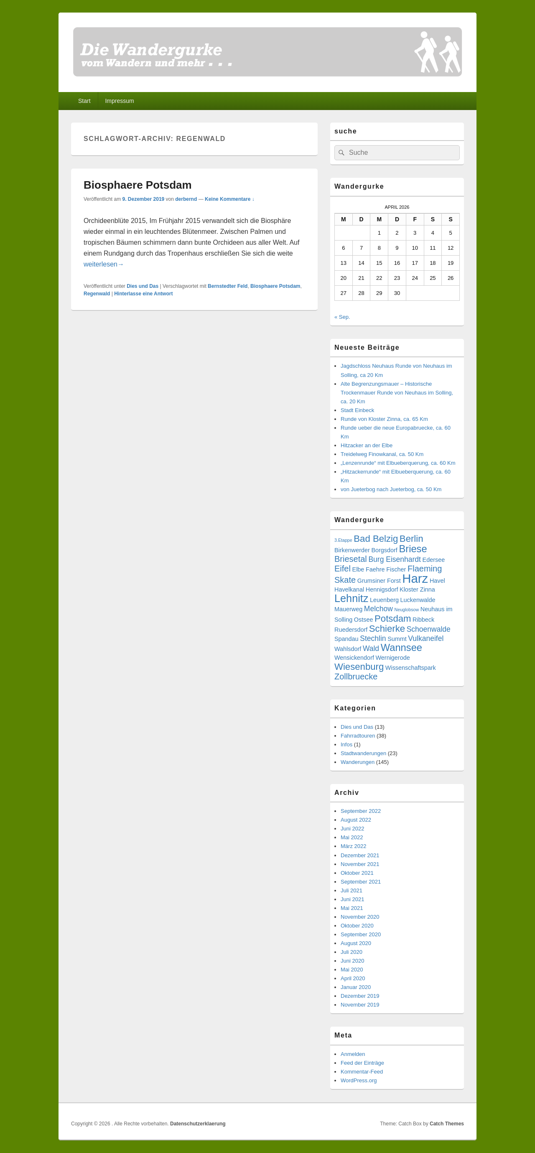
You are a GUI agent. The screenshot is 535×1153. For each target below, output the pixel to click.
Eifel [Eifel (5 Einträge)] (342, 568)
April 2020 (353, 978)
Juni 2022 (352, 828)
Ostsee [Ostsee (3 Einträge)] (363, 619)
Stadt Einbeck (357, 410)
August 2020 (356, 943)
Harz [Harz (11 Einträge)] (415, 578)
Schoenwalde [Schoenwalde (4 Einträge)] (429, 629)
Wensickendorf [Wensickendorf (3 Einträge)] (354, 657)
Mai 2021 (352, 908)
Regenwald (97, 294)
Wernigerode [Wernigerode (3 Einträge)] (393, 657)
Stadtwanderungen (363, 753)
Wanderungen (357, 762)
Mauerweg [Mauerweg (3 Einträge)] (348, 609)
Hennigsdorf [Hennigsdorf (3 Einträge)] (382, 589)
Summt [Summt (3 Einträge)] (397, 638)
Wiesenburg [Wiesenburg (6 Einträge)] (359, 666)
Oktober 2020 (357, 925)
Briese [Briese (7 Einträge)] (413, 548)
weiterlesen (104, 264)
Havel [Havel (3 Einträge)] (437, 580)
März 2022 (353, 846)
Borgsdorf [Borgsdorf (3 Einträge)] (384, 550)
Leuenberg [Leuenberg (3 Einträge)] (384, 600)
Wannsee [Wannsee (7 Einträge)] (401, 647)
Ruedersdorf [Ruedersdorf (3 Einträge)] (350, 629)
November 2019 (360, 1005)
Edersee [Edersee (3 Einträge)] (434, 559)
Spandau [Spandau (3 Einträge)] (346, 638)
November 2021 (360, 864)
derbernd (186, 199)
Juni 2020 (352, 961)
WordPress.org (359, 1080)
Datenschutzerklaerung (198, 1124)
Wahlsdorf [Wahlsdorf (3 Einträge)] (347, 649)
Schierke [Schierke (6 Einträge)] (387, 628)
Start (84, 100)
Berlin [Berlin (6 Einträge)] (411, 538)
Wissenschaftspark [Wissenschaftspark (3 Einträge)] (410, 667)
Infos (346, 744)
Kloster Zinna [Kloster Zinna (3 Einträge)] (417, 589)
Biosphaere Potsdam (138, 185)
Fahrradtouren (358, 736)
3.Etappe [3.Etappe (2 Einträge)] (343, 540)
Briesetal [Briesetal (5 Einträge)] (350, 559)
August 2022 (356, 820)
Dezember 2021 (360, 855)
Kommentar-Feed (362, 1071)
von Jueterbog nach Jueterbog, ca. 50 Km (391, 489)
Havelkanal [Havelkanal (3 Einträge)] (349, 589)
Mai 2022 (352, 837)
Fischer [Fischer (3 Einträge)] (396, 569)
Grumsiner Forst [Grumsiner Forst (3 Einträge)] (379, 580)
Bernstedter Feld (227, 286)
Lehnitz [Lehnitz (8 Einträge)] (351, 598)
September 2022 (361, 811)
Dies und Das (142, 286)
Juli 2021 (351, 890)
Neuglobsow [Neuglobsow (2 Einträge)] (407, 609)
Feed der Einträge (362, 1063)
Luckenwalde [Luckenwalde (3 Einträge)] (418, 600)
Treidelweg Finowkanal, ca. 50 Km (382, 454)
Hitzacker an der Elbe (366, 445)
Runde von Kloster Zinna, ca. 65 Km (384, 419)
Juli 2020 (351, 952)
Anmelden (353, 1054)
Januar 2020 (356, 987)
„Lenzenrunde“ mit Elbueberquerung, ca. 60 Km (398, 463)
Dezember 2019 (360, 996)
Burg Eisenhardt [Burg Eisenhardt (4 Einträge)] (394, 559)
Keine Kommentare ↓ (230, 199)
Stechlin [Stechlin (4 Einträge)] (373, 638)
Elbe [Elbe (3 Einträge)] (358, 569)
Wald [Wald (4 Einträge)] (371, 648)
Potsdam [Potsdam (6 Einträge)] (392, 618)
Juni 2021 (352, 899)
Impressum (119, 100)
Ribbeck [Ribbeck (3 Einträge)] (423, 619)
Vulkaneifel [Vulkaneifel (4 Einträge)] (425, 638)
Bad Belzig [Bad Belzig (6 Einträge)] (376, 538)
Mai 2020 (352, 969)
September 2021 (361, 882)
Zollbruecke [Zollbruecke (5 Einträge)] (355, 676)
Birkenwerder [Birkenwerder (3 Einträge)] (352, 550)
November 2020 (360, 917)
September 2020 (361, 934)
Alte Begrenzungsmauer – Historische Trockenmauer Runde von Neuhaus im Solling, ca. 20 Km (397, 393)
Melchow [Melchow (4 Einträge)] (378, 609)
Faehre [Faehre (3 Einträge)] (375, 569)
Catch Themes (447, 1124)
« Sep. (342, 317)
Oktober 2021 (357, 873)
